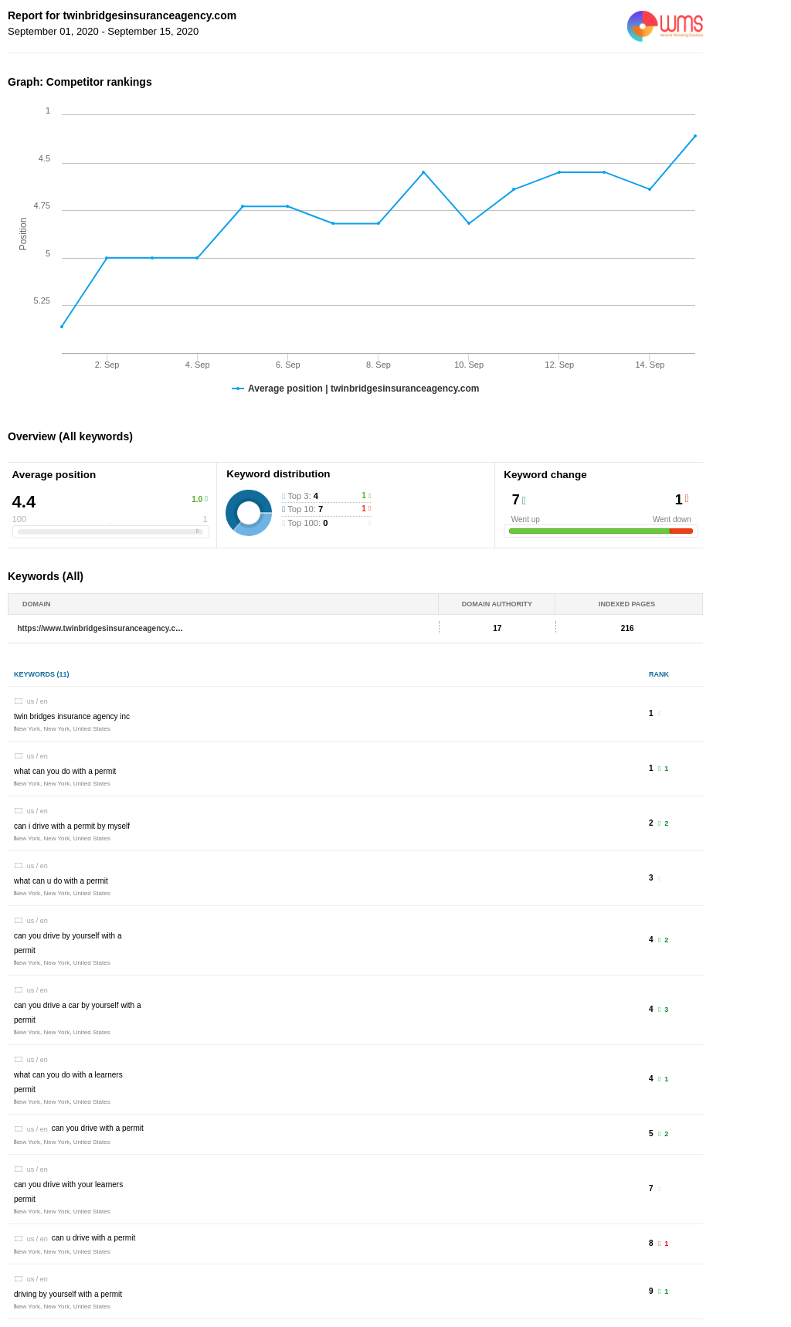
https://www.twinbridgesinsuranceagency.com (102, 628)
